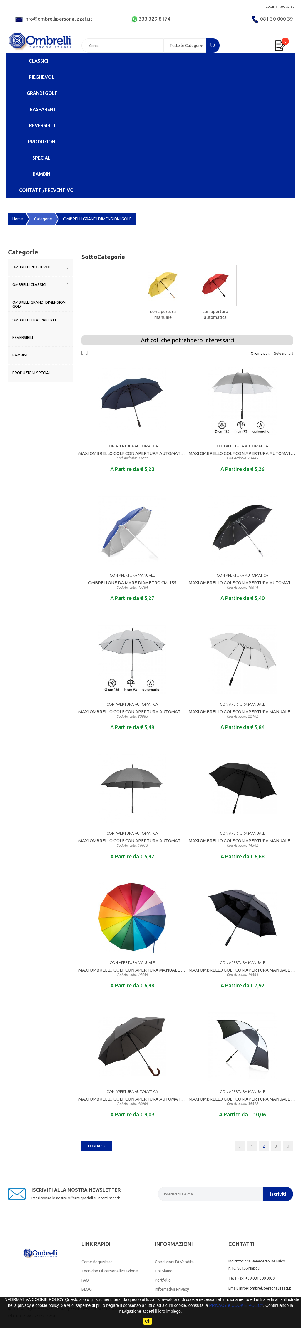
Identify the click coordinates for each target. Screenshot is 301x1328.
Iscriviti (278, 1194)
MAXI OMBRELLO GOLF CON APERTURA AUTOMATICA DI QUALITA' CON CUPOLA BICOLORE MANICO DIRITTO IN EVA (242, 455)
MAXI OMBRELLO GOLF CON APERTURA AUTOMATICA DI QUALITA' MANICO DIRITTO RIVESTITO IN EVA (132, 455)
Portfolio (163, 1280)
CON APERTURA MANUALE (163, 314)
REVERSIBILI (42, 125)
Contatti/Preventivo (46, 190)
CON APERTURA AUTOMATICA (215, 314)
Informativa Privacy (172, 1289)
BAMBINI (42, 174)
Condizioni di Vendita (174, 1262)
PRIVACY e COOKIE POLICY (236, 1305)
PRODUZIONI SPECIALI (42, 149)
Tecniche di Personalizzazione (109, 1271)
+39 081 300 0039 (260, 1278)
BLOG (86, 1289)
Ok (147, 1321)
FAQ (85, 1280)
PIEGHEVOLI (42, 77)
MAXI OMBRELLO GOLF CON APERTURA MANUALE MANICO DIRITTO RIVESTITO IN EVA (242, 714)
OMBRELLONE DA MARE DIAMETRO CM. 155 (132, 585)
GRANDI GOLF (42, 93)
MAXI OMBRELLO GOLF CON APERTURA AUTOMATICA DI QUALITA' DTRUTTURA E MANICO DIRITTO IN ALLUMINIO (242, 585)
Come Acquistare (97, 1262)
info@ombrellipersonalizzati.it (265, 1288)
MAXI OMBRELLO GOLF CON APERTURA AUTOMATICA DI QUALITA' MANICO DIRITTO (132, 714)
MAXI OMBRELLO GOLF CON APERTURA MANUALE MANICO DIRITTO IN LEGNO (132, 972)
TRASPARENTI (42, 109)
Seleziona (283, 353)
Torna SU (96, 1146)
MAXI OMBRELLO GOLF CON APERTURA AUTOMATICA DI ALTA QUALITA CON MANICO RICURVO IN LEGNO (132, 1101)
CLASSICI (38, 60)
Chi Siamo (164, 1271)
